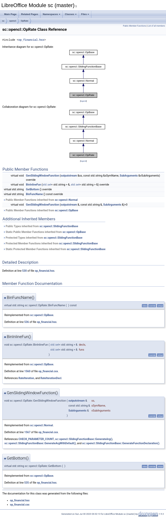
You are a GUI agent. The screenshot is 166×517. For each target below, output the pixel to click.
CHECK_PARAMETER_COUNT (36, 439)
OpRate (24, 21)
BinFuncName (34, 194)
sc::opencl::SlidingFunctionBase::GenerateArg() (83, 439)
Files (85, 14)
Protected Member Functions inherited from (50, 243)
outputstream (69, 175)
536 (26, 321)
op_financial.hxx (31, 40)
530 (24, 270)
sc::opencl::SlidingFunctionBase (58, 226)
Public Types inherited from (40, 226)
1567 (27, 432)
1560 (27, 371)
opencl (12, 21)
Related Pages (29, 14)
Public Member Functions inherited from (40, 199)
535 (26, 482)
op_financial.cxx (48, 371)
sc (3, 21)
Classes (71, 14)
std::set (47, 184)
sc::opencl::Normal (66, 199)
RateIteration (26, 378)
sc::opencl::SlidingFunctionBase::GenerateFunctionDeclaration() (120, 443)
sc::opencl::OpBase (66, 210)
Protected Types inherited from (42, 237)
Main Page (10, 14)
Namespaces (51, 14)
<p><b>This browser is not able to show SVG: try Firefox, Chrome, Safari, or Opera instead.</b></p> (83, 74)
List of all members (156, 26)
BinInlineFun (33, 184)
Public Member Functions (134, 26)
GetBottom (32, 189)
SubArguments (129, 175)
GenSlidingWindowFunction (42, 175)
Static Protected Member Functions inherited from (54, 249)
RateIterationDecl (50, 378)
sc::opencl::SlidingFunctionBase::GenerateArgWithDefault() (40, 443)
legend (83, 101)
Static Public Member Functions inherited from (44, 231)
